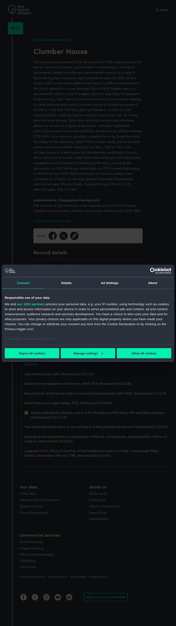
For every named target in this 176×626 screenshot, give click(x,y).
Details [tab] (66, 282)
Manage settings (88, 353)
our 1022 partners (31, 304)
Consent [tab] (23, 282)
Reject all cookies (32, 353)
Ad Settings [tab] (109, 282)
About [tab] (152, 282)
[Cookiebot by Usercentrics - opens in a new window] (153, 271)
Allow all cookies (143, 353)
